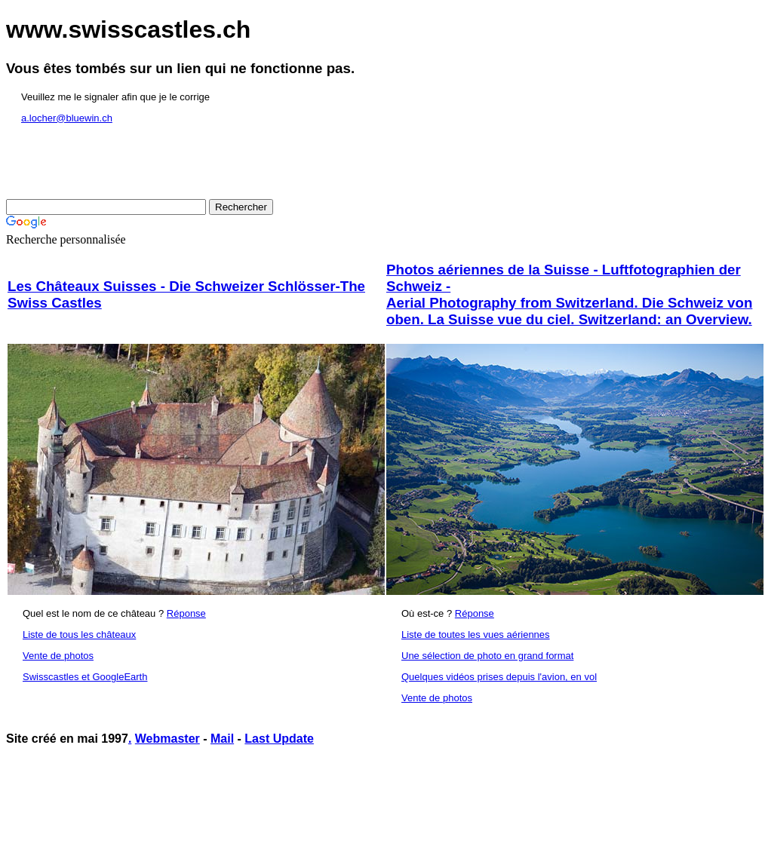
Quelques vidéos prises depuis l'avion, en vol (499, 676)
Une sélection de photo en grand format (487, 655)
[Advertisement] (280, 796)
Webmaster (167, 738)
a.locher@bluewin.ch (66, 118)
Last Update (279, 738)
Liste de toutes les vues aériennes (475, 634)
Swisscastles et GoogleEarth (85, 676)
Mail (222, 738)
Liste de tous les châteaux (79, 634)
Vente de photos (58, 655)
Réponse (186, 613)
